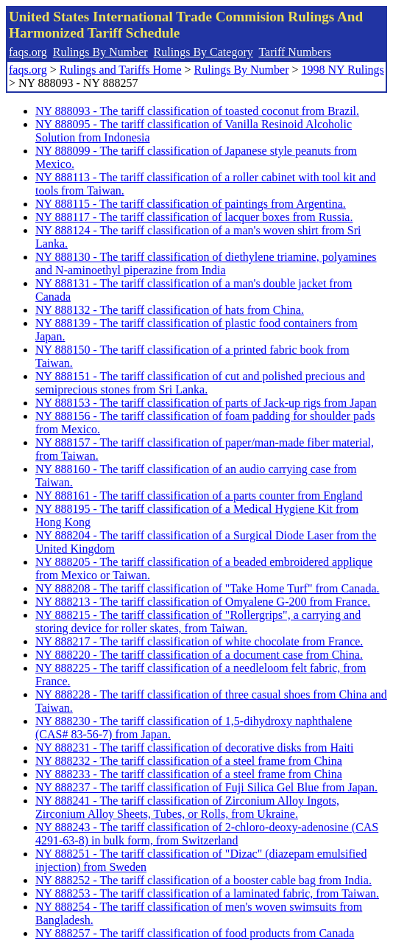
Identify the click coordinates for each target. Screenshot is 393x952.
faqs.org (28, 52)
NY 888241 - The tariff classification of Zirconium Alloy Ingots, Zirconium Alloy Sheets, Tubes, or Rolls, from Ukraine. (187, 807)
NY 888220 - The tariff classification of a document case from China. (199, 654)
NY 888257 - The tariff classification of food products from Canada (194, 933)
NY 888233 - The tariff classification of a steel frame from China (188, 774)
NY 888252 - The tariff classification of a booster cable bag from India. (203, 880)
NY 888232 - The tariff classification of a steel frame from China (188, 761)
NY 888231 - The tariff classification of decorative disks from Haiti (194, 747)
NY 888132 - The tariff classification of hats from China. (169, 310)
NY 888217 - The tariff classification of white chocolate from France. (199, 641)
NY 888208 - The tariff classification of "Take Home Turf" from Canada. (207, 588)
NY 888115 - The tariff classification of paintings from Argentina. (190, 203)
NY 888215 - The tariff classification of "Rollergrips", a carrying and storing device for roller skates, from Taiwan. (198, 621)
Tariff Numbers (294, 52)
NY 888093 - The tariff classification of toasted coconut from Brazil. (197, 111)
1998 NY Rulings (343, 69)
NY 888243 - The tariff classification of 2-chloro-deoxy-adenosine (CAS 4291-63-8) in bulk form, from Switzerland (206, 834)
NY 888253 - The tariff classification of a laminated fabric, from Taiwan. (207, 893)
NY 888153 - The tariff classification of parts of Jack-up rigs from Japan (206, 402)
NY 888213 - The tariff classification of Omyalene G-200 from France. (202, 601)
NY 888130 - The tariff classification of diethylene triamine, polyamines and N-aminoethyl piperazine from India (206, 263)
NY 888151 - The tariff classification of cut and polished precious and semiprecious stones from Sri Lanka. (200, 383)
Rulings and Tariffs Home (121, 69)
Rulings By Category (203, 52)
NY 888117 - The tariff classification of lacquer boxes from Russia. (194, 217)
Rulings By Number (100, 52)
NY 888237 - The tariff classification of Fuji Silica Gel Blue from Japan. (206, 787)
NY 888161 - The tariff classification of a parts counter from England (198, 495)
